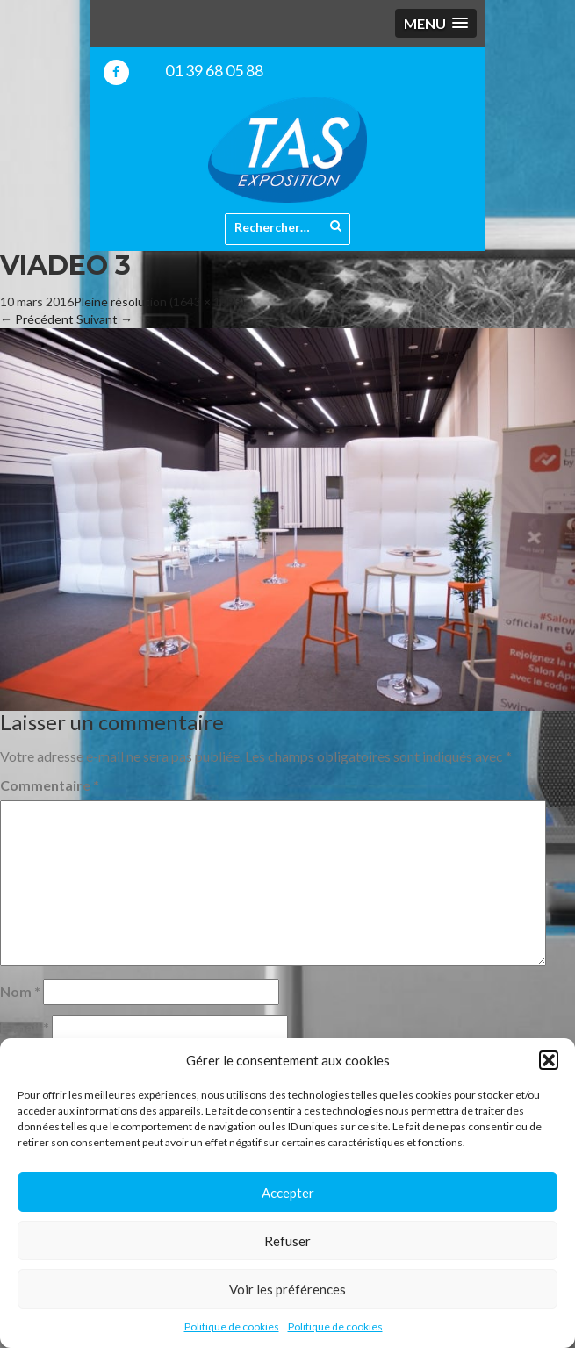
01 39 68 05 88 (214, 70)
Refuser (287, 1241)
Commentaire (49, 785)
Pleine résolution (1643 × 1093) (159, 301)
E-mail (24, 1027)
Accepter (288, 1193)
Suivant (104, 319)
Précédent (37, 319)
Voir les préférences (287, 1289)
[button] (548, 1060)
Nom (20, 991)
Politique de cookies (231, 1326)
